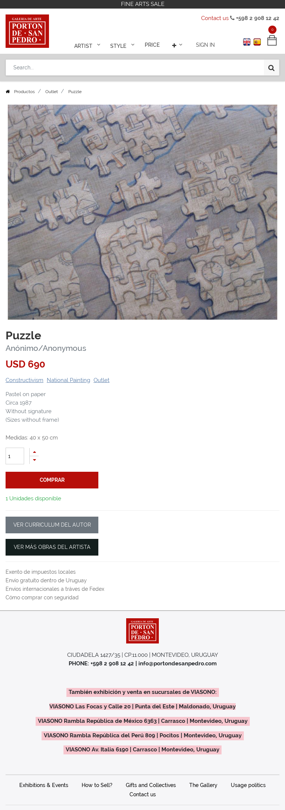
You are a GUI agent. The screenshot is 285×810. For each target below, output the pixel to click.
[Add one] (34, 462)
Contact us (215, 18)
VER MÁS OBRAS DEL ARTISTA (52, 543)
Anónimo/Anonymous (46, 358)
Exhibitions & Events (43, 781)
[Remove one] (34, 470)
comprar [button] (52, 490)
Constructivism (24, 390)
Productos (24, 102)
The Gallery (203, 781)
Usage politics (248, 781)
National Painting (68, 390)
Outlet (51, 102)
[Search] (271, 67)
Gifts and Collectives (151, 781)
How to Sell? (97, 781)
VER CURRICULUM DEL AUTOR (52, 521)
